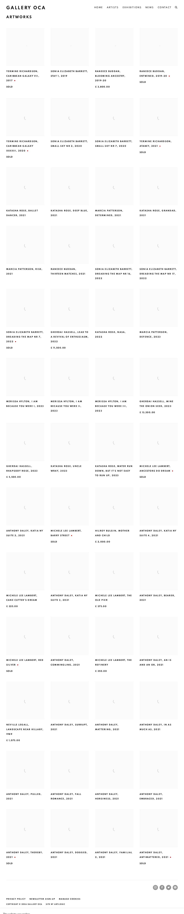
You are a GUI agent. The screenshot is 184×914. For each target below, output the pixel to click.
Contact (165, 7)
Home (98, 7)
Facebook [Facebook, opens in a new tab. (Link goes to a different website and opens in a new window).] (162, 887)
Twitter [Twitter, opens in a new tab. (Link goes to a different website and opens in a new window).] (168, 887)
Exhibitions (132, 7)
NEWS (149, 7)
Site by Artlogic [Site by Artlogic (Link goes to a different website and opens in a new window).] (55, 904)
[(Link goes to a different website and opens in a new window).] (7, 887)
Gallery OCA (26, 7)
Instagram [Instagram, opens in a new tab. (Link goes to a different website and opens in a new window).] (155, 887)
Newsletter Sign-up (42, 899)
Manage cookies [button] (70, 899)
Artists (113, 7)
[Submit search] (176, 7)
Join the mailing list (175, 887)
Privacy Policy (16, 899)
